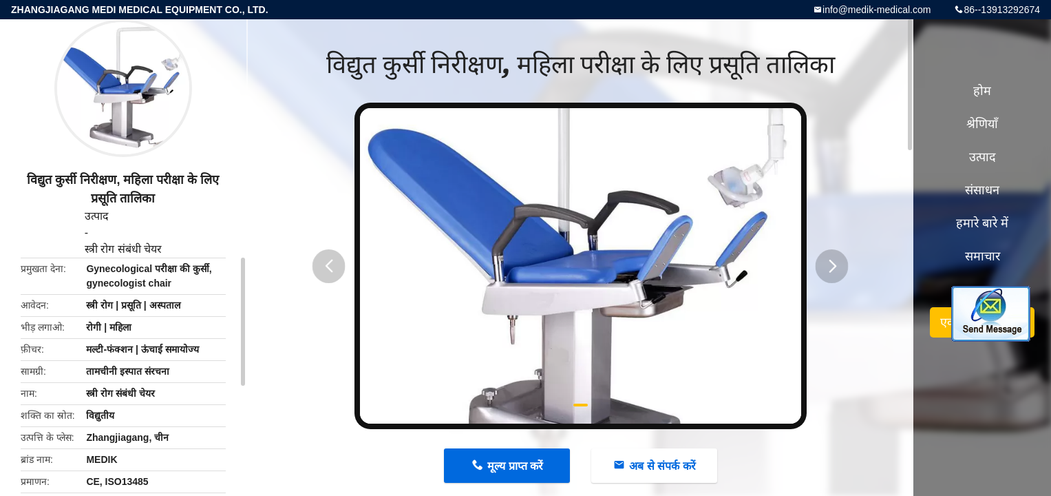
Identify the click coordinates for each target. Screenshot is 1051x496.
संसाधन (982, 190)
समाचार (982, 256)
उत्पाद (97, 216)
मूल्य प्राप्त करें (515, 466)
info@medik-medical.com (876, 9)
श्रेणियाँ (982, 124)
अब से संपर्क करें (662, 466)
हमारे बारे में (982, 223)
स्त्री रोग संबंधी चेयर (123, 249)
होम (982, 91)
